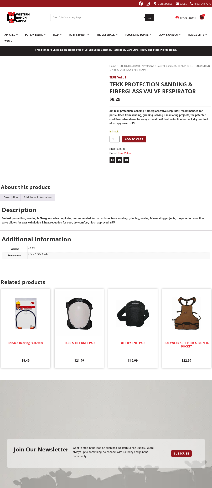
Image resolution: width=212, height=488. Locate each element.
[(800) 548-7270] (191, 3)
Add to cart (134, 139)
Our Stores (165, 3)
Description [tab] (11, 197)
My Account (188, 17)
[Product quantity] (115, 139)
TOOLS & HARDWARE (129, 66)
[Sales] (177, 3)
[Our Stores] (155, 3)
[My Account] (177, 17)
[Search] (149, 17)
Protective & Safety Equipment (159, 66)
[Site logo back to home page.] (18, 17)
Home (113, 66)
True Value (118, 77)
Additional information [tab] (37, 197)
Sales (183, 3)
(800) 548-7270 (202, 3)
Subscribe (181, 453)
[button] (112, 160)
